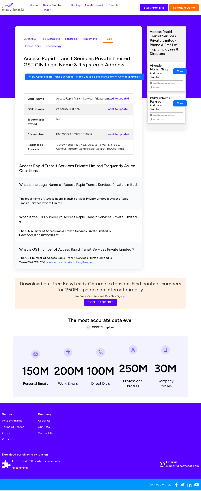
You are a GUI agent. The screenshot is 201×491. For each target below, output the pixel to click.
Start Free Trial (154, 7)
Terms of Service (13, 427)
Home (33, 5)
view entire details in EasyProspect (71, 263)
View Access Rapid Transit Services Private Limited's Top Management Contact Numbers (91, 77)
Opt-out (8, 439)
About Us (44, 421)
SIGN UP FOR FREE (100, 302)
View (180, 71)
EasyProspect (94, 5)
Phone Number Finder (52, 8)
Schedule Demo (184, 7)
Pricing (75, 5)
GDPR (6, 433)
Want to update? (118, 99)
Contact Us (45, 433)
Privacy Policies (12, 421)
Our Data (44, 427)
